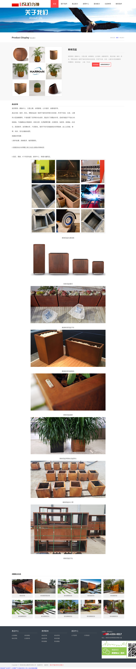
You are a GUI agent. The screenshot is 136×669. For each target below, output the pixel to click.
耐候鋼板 (44, 641)
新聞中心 (86, 4)
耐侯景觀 (14, 638)
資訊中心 (74, 631)
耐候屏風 (57, 635)
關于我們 (64, 4)
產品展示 (75, 4)
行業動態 (86, 635)
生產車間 (108, 4)
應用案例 (45, 631)
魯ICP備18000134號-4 (56, 665)
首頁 (54, 4)
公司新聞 (74, 635)
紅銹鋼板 (14, 635)
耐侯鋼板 (27, 635)
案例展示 (97, 4)
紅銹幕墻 (27, 638)
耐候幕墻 (44, 638)
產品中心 (15, 631)
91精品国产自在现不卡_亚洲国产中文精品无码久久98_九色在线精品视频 (18, 668)
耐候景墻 (44, 635)
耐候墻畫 (57, 638)
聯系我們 (119, 4)
